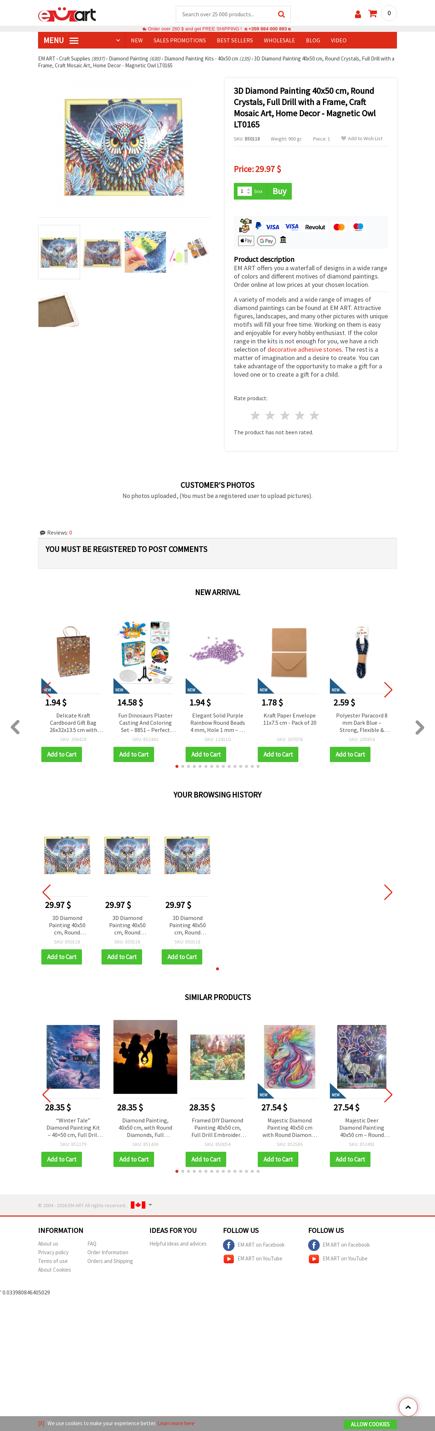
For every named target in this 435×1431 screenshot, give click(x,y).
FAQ (91, 1243)
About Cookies (54, 1269)
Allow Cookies (370, 1424)
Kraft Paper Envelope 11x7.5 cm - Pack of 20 (289, 719)
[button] (176, 766)
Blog (313, 40)
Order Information (107, 1252)
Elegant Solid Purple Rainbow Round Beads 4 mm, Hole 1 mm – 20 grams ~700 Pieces (217, 723)
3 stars (285, 415)
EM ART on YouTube (252, 1259)
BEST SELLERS (235, 40)
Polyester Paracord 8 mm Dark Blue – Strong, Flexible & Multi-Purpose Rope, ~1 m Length (362, 723)
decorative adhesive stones (305, 349)
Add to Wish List (361, 138)
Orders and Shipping (110, 1261)
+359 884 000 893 (267, 29)
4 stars (300, 415)
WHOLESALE (279, 40)
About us (48, 1243)
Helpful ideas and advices (178, 1243)
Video (339, 40)
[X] (41, 1423)
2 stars (270, 415)
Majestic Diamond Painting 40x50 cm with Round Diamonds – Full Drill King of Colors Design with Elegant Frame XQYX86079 (289, 1128)
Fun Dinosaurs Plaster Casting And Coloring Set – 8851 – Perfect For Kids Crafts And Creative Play (145, 723)
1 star (255, 415)
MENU (61, 40)
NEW (137, 40)
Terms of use (53, 1261)
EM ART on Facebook (254, 1245)
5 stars (314, 415)
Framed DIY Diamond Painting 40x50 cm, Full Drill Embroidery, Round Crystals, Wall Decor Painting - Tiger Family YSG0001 (217, 1128)
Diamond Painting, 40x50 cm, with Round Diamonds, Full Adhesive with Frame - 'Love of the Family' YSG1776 (145, 1128)
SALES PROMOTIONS (180, 40)
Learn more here (176, 1423)
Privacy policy (53, 1252)
